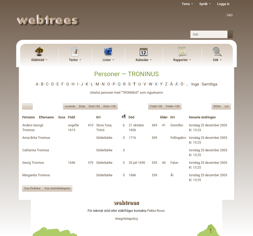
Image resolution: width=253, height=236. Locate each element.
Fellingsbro (178, 138)
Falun (174, 163)
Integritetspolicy (126, 219)
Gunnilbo (176, 125)
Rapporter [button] (180, 60)
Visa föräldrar (32, 188)
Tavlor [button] (74, 60)
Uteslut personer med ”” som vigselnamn (126, 93)
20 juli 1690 (137, 163)
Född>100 (156, 106)
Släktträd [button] (38, 60)
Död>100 (94, 106)
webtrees (126, 202)
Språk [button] (203, 4)
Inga (195, 84)
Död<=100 (109, 106)
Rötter (217, 106)
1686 (132, 175)
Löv (227, 106)
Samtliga (209, 84)
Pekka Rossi (156, 211)
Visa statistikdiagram (57, 188)
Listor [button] (107, 60)
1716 (132, 138)
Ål (171, 175)
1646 (71, 163)
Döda (82, 106)
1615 (71, 130)
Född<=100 (173, 106)
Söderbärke (104, 138)
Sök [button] (216, 60)
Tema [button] (186, 4)
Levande (70, 106)
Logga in (223, 4)
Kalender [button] (142, 60)
